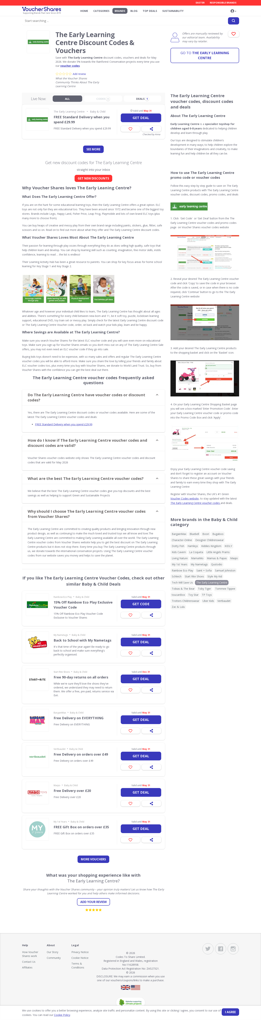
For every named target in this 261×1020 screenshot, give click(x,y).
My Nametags (61, 635)
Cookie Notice (79, 958)
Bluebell (194, 534)
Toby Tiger (204, 588)
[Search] (233, 21)
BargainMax (60, 712)
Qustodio (216, 564)
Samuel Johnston (225, 570)
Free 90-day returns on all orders (81, 677)
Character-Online (182, 540)
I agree (230, 1012)
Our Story (52, 952)
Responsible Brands (223, 2)
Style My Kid (214, 576)
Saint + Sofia (204, 570)
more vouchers (93, 859)
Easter (200, 2)
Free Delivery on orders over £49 (81, 754)
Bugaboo (218, 534)
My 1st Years (60, 821)
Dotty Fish (178, 546)
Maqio (57, 785)
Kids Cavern (179, 552)
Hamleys (193, 546)
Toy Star (193, 594)
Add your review (93, 902)
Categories (101, 11)
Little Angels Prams (218, 552)
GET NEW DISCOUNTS (93, 178)
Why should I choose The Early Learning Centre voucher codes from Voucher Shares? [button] (87, 514)
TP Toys (207, 594)
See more (93, 149)
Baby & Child (97, 111)
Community (54, 958)
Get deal (141, 118)
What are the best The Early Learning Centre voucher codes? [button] (86, 478)
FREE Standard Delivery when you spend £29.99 (81, 119)
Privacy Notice (80, 952)
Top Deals (150, 11)
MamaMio (197, 558)
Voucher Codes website (184, 498)
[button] (233, 11)
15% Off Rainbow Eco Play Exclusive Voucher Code (83, 604)
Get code (141, 604)
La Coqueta (196, 552)
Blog (133, 11)
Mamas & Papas (217, 558)
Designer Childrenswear (209, 540)
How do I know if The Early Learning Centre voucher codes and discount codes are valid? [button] (87, 443)
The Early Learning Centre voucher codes (195, 503)
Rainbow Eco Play (63, 597)
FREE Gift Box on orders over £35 (81, 827)
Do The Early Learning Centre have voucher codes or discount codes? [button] (86, 397)
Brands (120, 11)
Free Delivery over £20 (72, 790)
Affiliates (27, 967)
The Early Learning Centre (204, 55)
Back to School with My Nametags (82, 640)
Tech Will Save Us (182, 582)
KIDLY (228, 546)
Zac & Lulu (178, 607)
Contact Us (28, 961)
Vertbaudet (59, 749)
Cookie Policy (62, 1015)
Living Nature (180, 558)
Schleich (176, 576)
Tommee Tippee (225, 588)
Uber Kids (208, 601)
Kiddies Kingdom (211, 546)
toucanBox (178, 594)
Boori (205, 534)
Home (84, 11)
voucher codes (70, 65)
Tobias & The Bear (183, 588)
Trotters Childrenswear (185, 601)
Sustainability (172, 11)
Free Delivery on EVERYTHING (79, 718)
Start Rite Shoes (62, 671)
